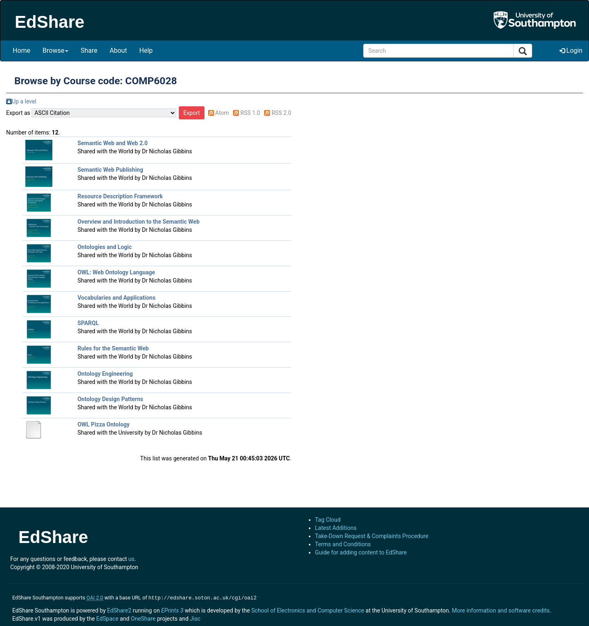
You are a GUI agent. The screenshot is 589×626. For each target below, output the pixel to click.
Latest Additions (336, 528)
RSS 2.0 (281, 113)
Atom (222, 113)
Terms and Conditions (343, 544)
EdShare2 (119, 609)
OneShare (143, 618)
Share (89, 50)
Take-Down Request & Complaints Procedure (371, 536)
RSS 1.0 (250, 113)
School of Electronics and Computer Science (307, 609)
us (131, 559)
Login (571, 50)
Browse (55, 50)
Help (146, 50)
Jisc (195, 618)
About (118, 50)
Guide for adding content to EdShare (361, 552)
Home (21, 50)
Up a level (24, 101)
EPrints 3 (172, 609)
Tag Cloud (328, 519)
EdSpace (107, 618)
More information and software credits (501, 609)
